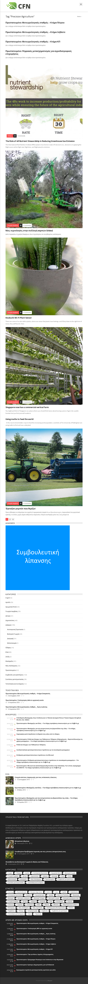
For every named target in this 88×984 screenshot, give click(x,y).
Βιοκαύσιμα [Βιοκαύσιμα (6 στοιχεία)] (76, 895)
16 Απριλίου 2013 (22, 802)
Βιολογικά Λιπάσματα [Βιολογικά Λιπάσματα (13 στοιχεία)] (24, 898)
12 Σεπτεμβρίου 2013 (23, 779)
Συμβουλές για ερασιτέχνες (14, 675)
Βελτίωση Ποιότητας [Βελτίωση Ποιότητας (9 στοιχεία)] (63, 895)
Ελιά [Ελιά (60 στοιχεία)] (62, 876)
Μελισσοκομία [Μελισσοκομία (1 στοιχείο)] (12, 879)
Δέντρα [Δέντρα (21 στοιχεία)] (25, 876)
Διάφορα (8, 625)
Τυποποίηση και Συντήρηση (15, 684)
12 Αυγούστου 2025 (14, 702)
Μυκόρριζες (9, 661)
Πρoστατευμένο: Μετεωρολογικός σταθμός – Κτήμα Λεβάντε (35, 32)
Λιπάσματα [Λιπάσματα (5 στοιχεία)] (30, 905)
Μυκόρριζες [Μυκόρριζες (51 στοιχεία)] (23, 879)
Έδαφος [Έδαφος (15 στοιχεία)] (18, 873)
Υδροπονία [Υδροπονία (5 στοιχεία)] (38, 914)
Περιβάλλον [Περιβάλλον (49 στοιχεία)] (11, 911)
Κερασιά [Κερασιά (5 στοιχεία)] (70, 901)
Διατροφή (10, 638)
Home (79, 16)
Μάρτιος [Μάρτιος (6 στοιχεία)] (47, 905)
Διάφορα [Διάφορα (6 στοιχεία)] (33, 901)
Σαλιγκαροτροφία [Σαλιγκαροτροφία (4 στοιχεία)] (32, 911)
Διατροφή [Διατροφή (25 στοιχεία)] (42, 901)
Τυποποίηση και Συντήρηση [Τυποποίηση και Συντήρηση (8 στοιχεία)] (16, 914)
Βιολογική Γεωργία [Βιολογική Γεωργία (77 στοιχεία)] (54, 898)
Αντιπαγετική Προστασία (15, 629)
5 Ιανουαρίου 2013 (22, 843)
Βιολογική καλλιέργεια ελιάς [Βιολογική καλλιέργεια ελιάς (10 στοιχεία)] (71, 898)
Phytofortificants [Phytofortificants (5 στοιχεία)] (21, 892)
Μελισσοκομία (11, 643)
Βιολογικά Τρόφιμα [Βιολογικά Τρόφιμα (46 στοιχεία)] (39, 898)
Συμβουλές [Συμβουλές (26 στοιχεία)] (45, 911)
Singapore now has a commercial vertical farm (27, 407)
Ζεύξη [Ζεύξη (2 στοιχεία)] (69, 876)
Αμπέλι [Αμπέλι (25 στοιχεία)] (27, 873)
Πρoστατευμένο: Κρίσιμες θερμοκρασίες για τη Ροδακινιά (35, 965)
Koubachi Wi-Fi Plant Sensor (19, 317)
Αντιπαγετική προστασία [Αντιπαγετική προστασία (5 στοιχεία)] (15, 895)
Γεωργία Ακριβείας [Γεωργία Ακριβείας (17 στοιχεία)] (13, 901)
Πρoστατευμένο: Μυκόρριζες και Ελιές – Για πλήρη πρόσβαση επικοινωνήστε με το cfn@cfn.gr (48, 723)
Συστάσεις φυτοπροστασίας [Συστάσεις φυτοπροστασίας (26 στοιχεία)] (16, 882)
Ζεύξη (8, 656)
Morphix (50, 981)
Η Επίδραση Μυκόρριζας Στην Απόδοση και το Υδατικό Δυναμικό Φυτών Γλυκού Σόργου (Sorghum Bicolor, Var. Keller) (49, 719)
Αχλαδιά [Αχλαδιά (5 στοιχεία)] (51, 895)
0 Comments (21, 136)
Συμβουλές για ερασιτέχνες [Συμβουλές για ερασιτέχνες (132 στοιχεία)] (65, 879)
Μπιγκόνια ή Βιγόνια (22, 841)
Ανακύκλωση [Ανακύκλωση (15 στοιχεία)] (74, 892)
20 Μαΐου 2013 (21, 790)
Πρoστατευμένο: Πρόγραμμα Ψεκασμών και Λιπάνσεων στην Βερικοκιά (40, 959)
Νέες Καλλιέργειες (11, 666)
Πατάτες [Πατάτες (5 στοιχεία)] (71, 908)
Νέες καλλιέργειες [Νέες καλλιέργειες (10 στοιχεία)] (24, 908)
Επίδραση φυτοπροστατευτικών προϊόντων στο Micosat (35, 755)
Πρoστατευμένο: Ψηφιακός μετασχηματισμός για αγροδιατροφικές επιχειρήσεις (39, 52)
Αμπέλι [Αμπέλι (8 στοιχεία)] (64, 892)
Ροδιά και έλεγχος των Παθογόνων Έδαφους (31, 745)
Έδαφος (8, 647)
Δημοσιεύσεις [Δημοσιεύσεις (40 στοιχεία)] (34, 876)
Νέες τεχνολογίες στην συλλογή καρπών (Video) (29, 230)
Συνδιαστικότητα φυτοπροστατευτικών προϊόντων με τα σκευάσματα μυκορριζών (43, 750)
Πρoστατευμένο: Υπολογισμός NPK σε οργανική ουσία (25, 700)
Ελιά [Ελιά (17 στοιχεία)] (51, 901)
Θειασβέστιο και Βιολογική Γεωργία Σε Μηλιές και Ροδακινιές (27, 862)
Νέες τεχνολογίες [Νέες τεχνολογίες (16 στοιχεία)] (37, 908)
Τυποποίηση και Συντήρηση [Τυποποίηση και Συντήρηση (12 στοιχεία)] (36, 882)
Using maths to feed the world (19, 419)
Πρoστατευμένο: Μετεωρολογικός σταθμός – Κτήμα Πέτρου (35, 22)
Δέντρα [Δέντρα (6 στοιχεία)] (25, 901)
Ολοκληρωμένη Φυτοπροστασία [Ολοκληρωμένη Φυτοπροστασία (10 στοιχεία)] (56, 908)
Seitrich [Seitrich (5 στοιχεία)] (48, 892)
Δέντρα (8, 616)
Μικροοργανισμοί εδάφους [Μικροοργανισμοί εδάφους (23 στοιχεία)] (70, 905)
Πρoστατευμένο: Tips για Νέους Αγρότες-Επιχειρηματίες (35, 954)
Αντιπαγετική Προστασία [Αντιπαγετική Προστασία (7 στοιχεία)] (40, 873)
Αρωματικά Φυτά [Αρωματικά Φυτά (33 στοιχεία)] (56, 873)
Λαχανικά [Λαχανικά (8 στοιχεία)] (19, 905)
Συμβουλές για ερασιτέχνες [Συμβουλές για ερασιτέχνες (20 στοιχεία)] (59, 911)
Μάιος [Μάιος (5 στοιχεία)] (38, 905)
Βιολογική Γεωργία (13, 634)
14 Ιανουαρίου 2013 (14, 864)
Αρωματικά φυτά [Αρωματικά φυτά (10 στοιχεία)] (39, 895)
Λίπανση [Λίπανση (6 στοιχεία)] (10, 905)
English (8, 598)
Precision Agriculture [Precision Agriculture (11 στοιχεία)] (36, 892)
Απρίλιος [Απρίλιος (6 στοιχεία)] (28, 895)
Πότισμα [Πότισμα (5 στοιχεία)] (21, 911)
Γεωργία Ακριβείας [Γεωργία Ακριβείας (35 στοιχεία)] (13, 876)
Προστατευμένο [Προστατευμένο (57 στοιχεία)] (49, 879)
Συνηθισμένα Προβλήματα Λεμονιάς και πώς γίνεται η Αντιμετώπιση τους (40, 852)
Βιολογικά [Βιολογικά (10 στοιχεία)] (11, 898)
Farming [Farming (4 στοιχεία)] (10, 892)
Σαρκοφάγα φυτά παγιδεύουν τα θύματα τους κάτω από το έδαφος (38, 734)
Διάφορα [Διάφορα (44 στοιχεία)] (45, 876)
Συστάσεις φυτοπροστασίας (15, 679)
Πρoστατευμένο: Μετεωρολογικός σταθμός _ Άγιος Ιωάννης (26, 707)
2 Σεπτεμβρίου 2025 (14, 696)
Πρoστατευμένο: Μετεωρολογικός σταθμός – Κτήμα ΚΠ (33, 41)
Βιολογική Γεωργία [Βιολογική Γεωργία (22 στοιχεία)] (70, 873)
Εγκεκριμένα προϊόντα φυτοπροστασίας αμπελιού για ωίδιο (36, 970)
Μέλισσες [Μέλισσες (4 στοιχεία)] (56, 905)
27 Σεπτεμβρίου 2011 (23, 854)
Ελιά (7, 652)
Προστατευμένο (11, 670)
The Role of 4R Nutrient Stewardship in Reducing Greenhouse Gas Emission (40, 141)
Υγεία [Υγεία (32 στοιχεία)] (29, 914)
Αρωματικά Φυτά (11, 607)
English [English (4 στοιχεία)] (10, 873)
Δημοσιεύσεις (10, 620)
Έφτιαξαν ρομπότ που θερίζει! (21, 508)
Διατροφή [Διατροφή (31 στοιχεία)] (54, 876)
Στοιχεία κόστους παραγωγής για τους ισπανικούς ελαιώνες (36, 777)
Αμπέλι (8, 602)
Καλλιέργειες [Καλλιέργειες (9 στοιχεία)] (59, 901)
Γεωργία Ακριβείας (12, 611)
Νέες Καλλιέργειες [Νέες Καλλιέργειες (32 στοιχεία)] (36, 879)
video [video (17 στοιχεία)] (56, 892)
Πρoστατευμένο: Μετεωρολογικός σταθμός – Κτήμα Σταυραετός (28, 694)
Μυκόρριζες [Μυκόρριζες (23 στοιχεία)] (11, 908)
